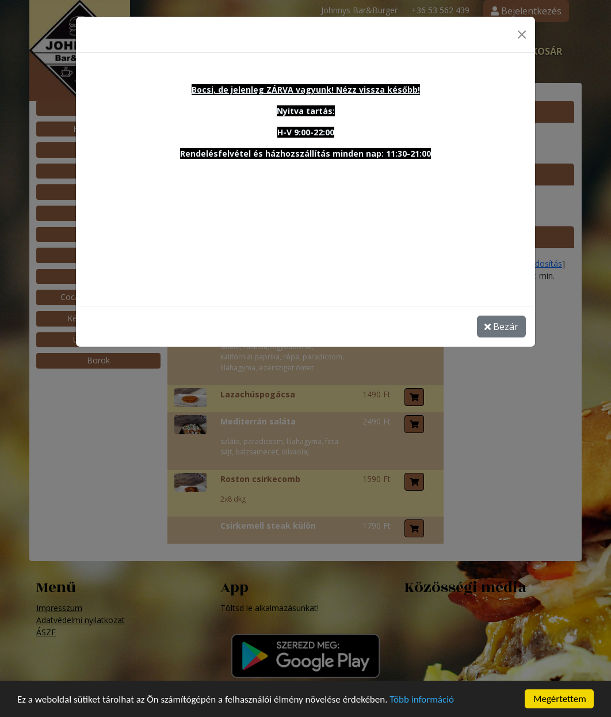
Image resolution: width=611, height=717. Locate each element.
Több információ (421, 703)
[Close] (521, 27)
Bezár (501, 319)
